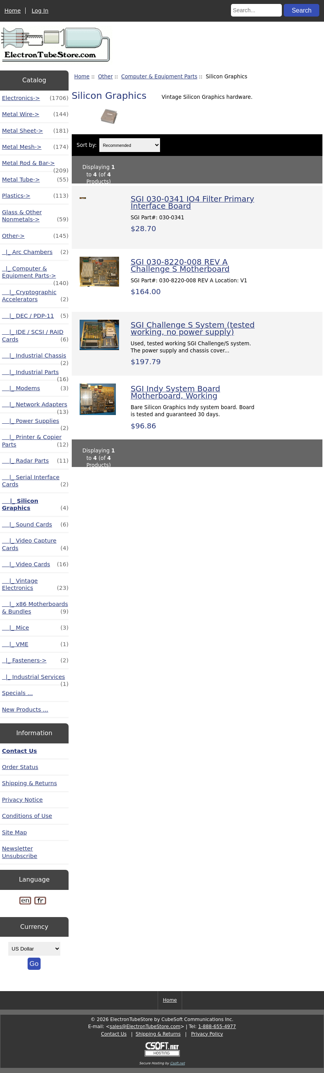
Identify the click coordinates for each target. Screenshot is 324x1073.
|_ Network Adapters (35, 406)
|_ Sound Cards (35, 524)
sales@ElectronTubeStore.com (145, 1026)
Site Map (14, 832)
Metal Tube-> (35, 179)
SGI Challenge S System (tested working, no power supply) (192, 329)
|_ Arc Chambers (35, 252)
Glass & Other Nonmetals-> (35, 216)
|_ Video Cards (35, 564)
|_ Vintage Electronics (35, 585)
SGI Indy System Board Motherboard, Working (175, 392)
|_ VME (35, 644)
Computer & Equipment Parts (159, 77)
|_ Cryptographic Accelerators (35, 296)
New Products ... (25, 709)
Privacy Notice (22, 800)
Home (12, 10)
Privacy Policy (207, 1034)
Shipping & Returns (29, 783)
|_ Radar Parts (35, 460)
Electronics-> (35, 98)
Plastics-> (35, 195)
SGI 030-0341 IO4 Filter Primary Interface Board (192, 203)
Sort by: (86, 145)
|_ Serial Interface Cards (35, 481)
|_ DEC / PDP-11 (35, 315)
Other (105, 77)
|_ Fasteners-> (35, 660)
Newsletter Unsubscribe (19, 852)
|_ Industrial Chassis (35, 357)
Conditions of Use (27, 816)
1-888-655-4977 (217, 1026)
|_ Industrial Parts (35, 374)
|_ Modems (35, 388)
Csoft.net (177, 1063)
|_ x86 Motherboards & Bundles (35, 608)
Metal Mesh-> (35, 146)
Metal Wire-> (35, 114)
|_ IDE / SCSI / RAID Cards (35, 336)
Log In (40, 10)
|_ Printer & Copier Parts (35, 441)
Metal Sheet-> (35, 130)
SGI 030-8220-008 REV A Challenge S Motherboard (179, 266)
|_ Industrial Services (35, 679)
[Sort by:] (129, 145)
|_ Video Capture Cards (35, 544)
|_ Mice (35, 627)
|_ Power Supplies (35, 423)
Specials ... (17, 693)
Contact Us (19, 751)
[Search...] (256, 10)
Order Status (20, 767)
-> (35, 235)
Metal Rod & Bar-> (35, 165)
